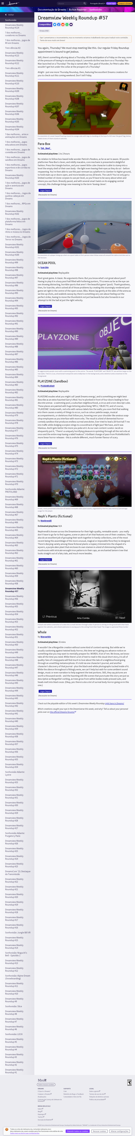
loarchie (45, 267)
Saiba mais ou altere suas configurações (24, 1133)
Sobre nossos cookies (46, 1085)
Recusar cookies (99, 1131)
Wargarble (46, 636)
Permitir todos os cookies (77, 1131)
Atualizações (42, 1097)
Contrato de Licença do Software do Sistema (50, 1100)
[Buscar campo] (70, 3)
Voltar (9, 15)
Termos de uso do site (97, 1094)
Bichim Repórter (78, 9)
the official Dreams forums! (63, 712)
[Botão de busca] (85, 3)
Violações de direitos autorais (99, 1097)
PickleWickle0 (47, 385)
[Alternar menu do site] (2, 3)
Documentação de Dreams (52, 9)
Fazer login (111, 3)
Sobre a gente (94, 1091)
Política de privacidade (97, 1100)
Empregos (42, 1114)
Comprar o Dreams (125, 3)
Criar (65, 1091)
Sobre (40, 1109)
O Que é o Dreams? (44, 1091)
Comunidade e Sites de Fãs (72, 1097)
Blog (40, 1112)
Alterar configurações (119, 1131)
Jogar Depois (45, 190)
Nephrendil (46, 520)
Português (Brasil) (97, 3)
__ (46, 148)
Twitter (41, 1117)
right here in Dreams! (114, 703)
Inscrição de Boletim (45, 1120)
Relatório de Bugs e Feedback (74, 1094)
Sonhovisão (95, 9)
